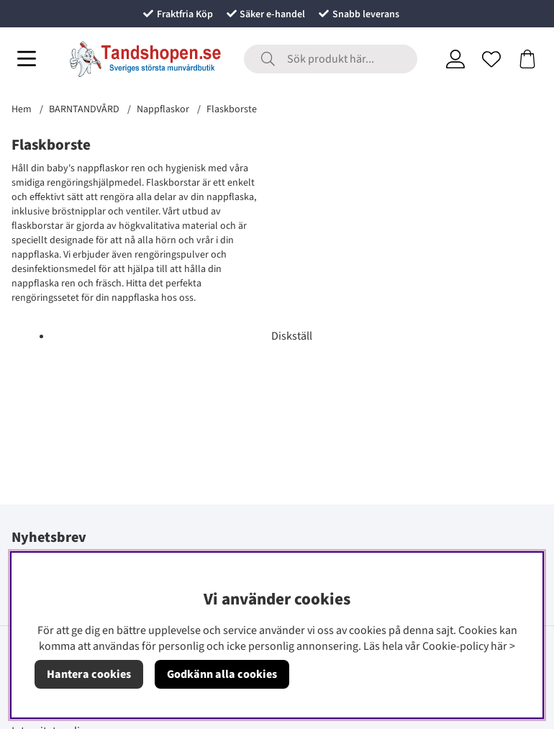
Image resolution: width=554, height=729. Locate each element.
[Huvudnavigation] (27, 59)
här (499, 646)
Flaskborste (231, 109)
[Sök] (330, 59)
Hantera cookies (89, 674)
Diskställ (291, 336)
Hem (22, 109)
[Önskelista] (491, 59)
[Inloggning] (455, 59)
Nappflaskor (163, 109)
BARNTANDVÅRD (84, 109)
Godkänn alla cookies (222, 674)
